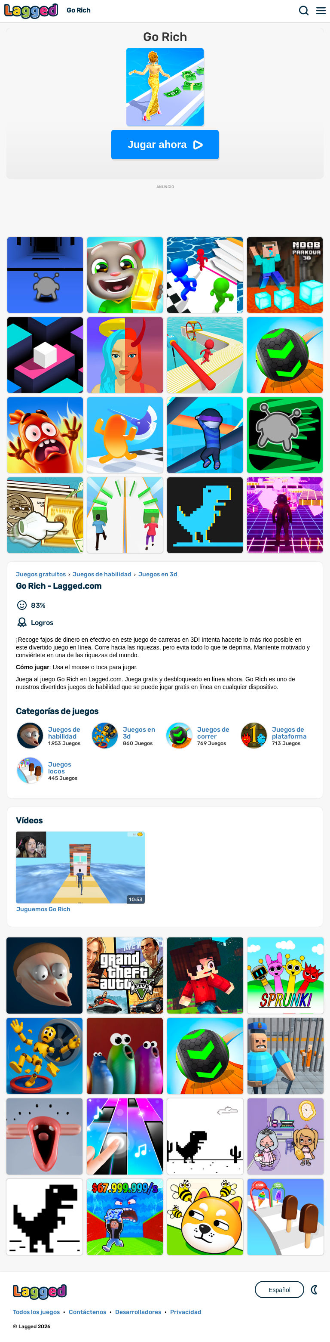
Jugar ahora (157, 144)
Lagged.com (41, 1292)
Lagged (32, 11)
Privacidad (186, 1312)
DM (315, 1289)
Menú (321, 11)
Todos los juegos (36, 1312)
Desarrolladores (138, 1312)
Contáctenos (87, 1312)
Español (279, 1289)
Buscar (304, 11)
